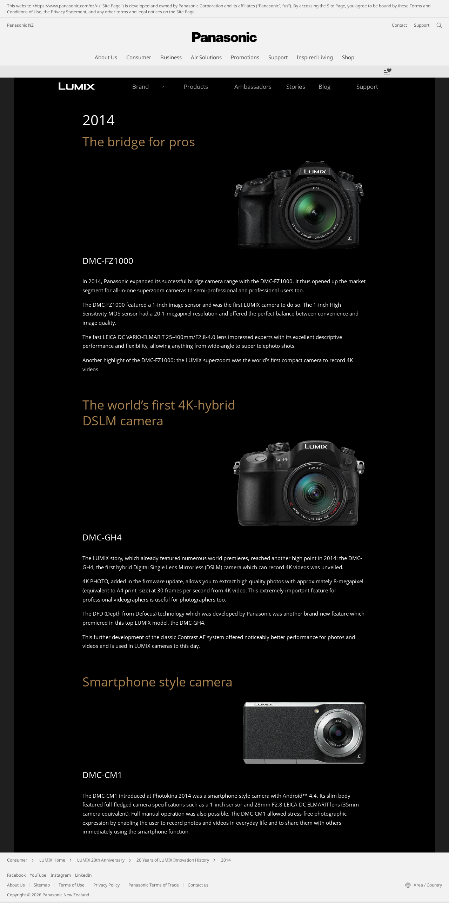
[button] (139, 87)
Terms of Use (72, 885)
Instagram (61, 875)
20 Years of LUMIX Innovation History (172, 860)
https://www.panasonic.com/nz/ (65, 6)
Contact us (198, 885)
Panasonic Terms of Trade (153, 885)
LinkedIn (83, 875)
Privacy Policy (106, 885)
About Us (16, 885)
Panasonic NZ (20, 25)
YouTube (38, 875)
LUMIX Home (52, 860)
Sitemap (42, 885)
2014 (226, 860)
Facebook (16, 875)
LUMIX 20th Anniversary (101, 860)
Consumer (17, 860)
